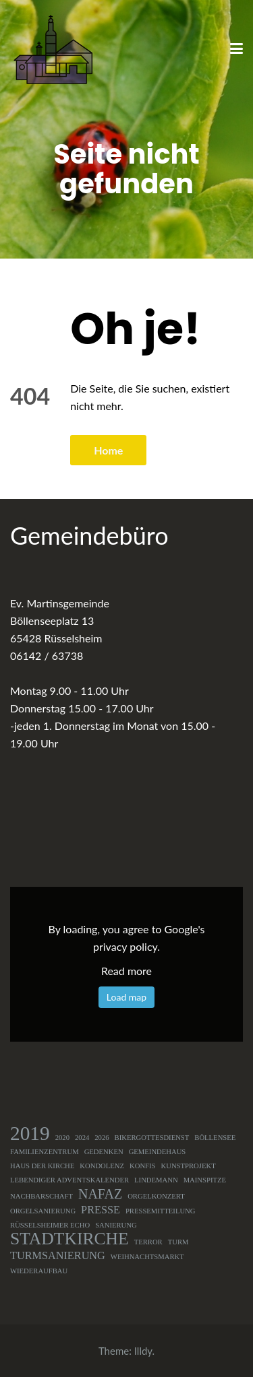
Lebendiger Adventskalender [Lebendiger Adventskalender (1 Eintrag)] (69, 1180)
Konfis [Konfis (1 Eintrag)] (143, 1166)
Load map (126, 997)
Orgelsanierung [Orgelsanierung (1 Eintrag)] (43, 1211)
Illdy (143, 1351)
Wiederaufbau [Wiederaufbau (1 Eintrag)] (38, 1271)
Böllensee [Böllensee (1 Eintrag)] (214, 1137)
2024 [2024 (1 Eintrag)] (82, 1137)
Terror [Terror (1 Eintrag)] (148, 1242)
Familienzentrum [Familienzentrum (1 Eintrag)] (44, 1151)
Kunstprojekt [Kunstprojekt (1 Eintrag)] (188, 1166)
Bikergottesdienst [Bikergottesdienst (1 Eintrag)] (152, 1137)
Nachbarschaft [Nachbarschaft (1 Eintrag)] (41, 1196)
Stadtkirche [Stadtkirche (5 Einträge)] (69, 1239)
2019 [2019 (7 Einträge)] (30, 1133)
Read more (126, 970)
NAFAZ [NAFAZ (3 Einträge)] (100, 1194)
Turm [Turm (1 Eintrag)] (178, 1242)
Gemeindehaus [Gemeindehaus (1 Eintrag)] (157, 1151)
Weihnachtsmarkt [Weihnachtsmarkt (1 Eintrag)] (147, 1257)
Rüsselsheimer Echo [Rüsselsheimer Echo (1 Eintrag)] (50, 1225)
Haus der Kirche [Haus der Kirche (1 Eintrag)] (42, 1166)
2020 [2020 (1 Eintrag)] (62, 1137)
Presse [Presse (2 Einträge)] (100, 1210)
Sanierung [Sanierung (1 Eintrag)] (116, 1225)
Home (108, 450)
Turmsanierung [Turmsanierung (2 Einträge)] (57, 1256)
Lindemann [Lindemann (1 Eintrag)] (156, 1180)
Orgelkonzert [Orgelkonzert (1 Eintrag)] (156, 1196)
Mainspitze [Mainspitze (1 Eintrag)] (205, 1180)
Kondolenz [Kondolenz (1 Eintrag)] (102, 1166)
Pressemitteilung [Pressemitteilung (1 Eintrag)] (160, 1211)
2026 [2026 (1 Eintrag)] (101, 1137)
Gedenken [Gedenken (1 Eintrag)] (103, 1151)
